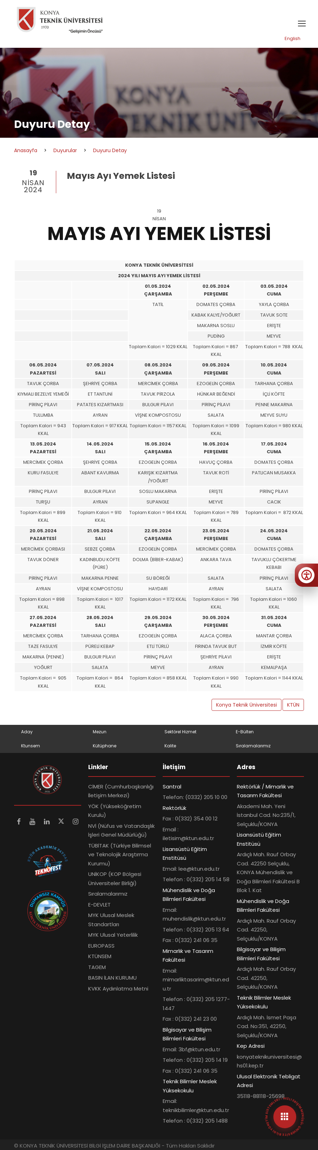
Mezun (99, 732)
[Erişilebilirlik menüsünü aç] (306, 575)
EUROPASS (101, 945)
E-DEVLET (99, 904)
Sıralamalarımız (253, 746)
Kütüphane (104, 746)
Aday (27, 732)
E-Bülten (245, 732)
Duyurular (65, 150)
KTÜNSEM (99, 956)
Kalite (170, 746)
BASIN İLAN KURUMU (112, 977)
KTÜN (293, 704)
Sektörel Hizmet (180, 732)
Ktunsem (30, 746)
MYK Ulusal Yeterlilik (113, 934)
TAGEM (97, 967)
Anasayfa (25, 150)
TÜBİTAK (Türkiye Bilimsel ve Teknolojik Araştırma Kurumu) (119, 854)
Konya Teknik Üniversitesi (246, 704)
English (292, 38)
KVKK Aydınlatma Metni (118, 988)
